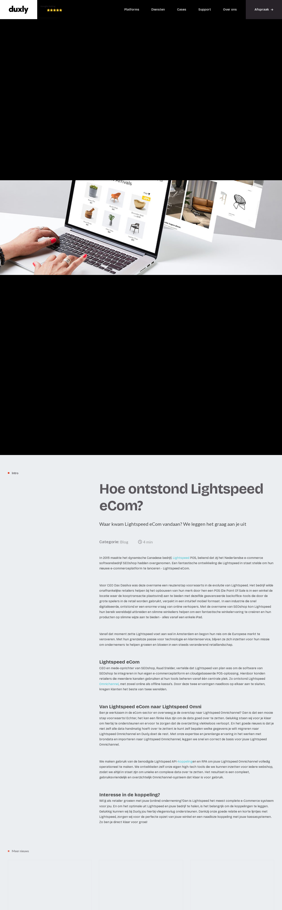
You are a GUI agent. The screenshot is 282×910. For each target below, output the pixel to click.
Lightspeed (181, 568)
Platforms (131, 9)
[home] (18, 9)
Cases (181, 9)
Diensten (158, 9)
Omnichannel (109, 695)
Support (204, 9)
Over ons (230, 9)
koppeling (185, 772)
